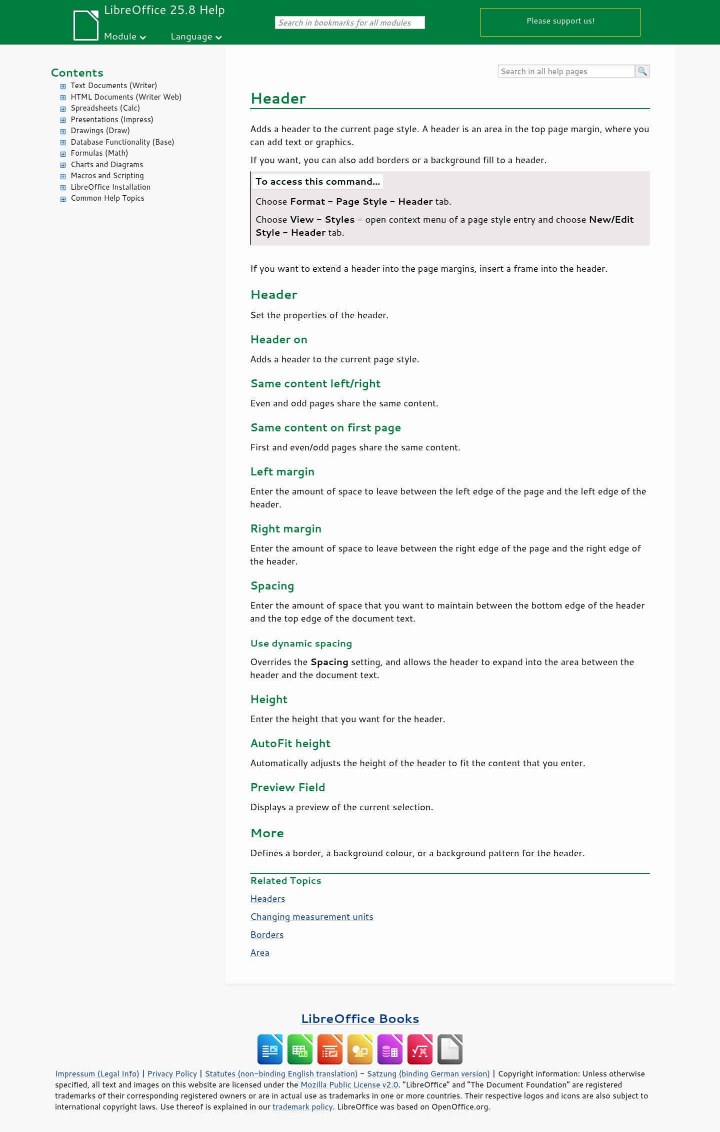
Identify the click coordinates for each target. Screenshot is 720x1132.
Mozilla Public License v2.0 (349, 1084)
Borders (267, 934)
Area (260, 952)
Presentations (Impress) (112, 119)
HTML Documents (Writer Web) (126, 97)
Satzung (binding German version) (428, 1073)
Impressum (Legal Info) (97, 1073)
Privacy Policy (172, 1073)
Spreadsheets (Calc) (105, 108)
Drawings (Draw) (100, 130)
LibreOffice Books (360, 1018)
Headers (268, 898)
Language (191, 36)
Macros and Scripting (107, 175)
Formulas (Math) (99, 153)
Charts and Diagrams (106, 164)
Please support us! (560, 20)
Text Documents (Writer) (114, 85)
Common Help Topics (107, 198)
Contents (77, 72)
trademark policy (302, 1106)
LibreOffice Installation (110, 187)
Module (120, 36)
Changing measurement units (312, 916)
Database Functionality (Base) (122, 142)
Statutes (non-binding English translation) (281, 1073)
